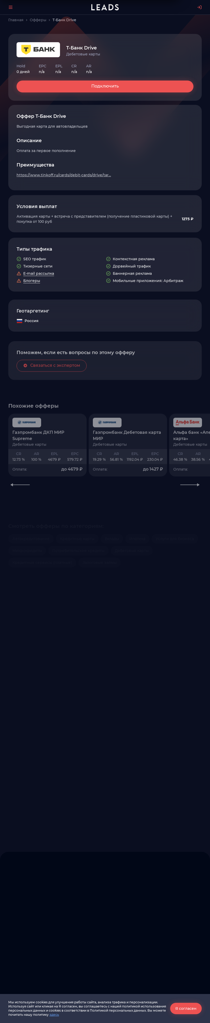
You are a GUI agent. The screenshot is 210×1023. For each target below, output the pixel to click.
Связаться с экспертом (51, 392)
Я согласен (186, 1008)
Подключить (105, 86)
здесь (54, 1015)
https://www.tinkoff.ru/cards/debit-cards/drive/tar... (64, 175)
